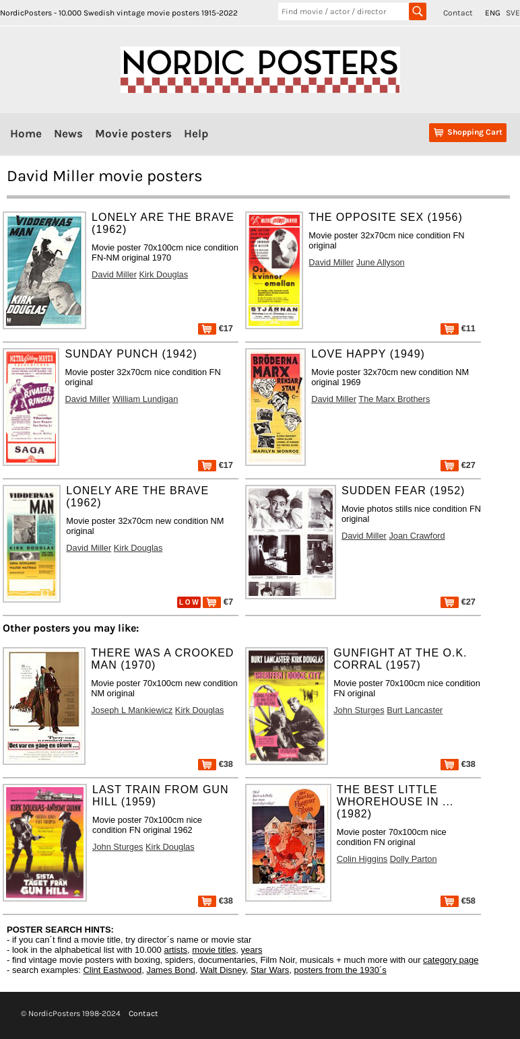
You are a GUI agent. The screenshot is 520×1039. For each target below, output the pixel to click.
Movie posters (133, 133)
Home (26, 133)
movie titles (214, 950)
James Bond (170, 970)
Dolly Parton (413, 859)
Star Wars (270, 970)
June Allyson (380, 262)
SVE (513, 13)
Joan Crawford (417, 536)
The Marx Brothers (394, 399)
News (68, 133)
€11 (458, 328)
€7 (218, 602)
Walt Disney (223, 970)
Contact (458, 13)
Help (196, 133)
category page (450, 960)
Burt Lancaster (415, 710)
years (252, 950)
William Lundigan (145, 399)
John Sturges (358, 710)
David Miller (114, 274)
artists (175, 950)
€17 (215, 328)
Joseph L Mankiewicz (131, 710)
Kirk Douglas (163, 274)
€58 (458, 901)
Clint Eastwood (112, 970)
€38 (215, 764)
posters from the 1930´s (340, 970)
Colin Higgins (362, 859)
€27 (458, 465)
